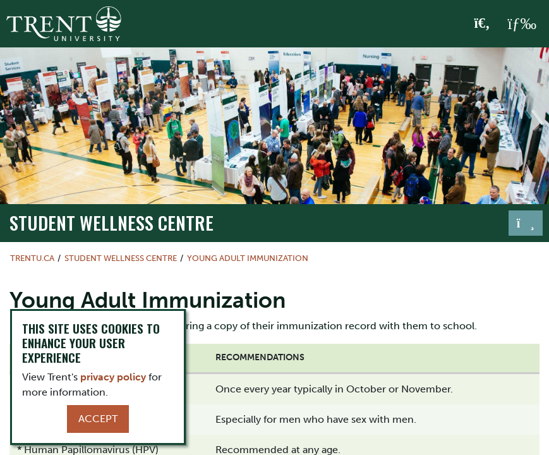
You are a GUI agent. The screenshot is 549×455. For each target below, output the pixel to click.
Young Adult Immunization (247, 258)
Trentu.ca (32, 258)
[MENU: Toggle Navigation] (522, 24)
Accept (98, 419)
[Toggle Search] (482, 24)
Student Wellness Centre (111, 222)
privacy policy (113, 377)
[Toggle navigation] (526, 223)
